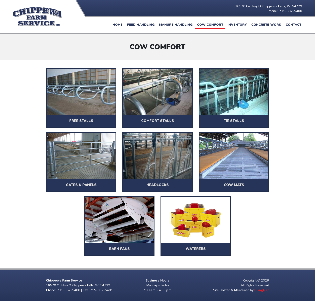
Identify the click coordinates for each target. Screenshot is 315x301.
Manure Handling (176, 25)
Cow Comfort (210, 25)
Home (117, 25)
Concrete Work (266, 25)
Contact (293, 25)
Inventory (237, 25)
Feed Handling (141, 25)
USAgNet (261, 290)
